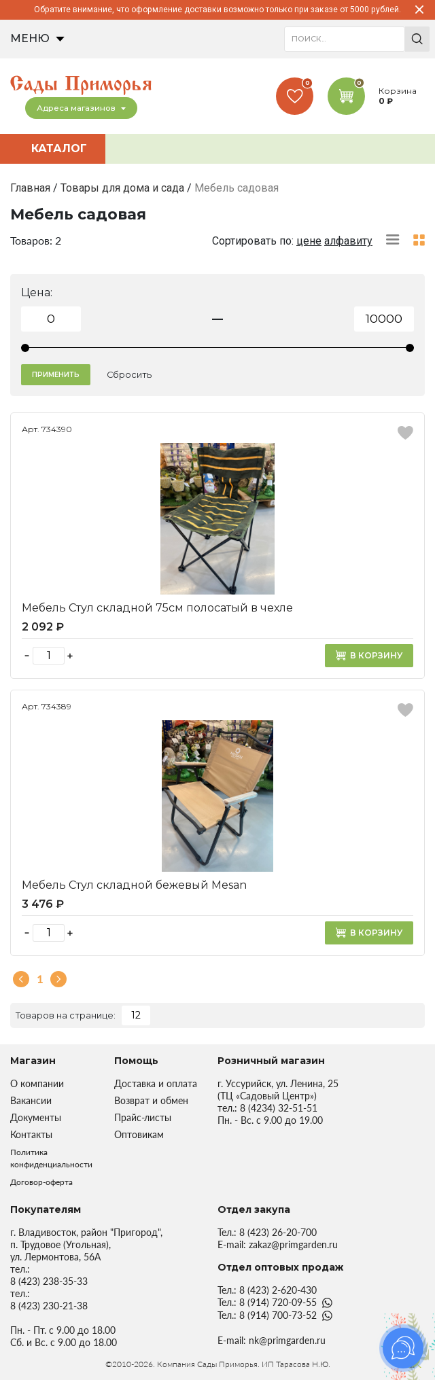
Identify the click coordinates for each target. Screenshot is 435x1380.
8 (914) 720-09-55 (278, 1302)
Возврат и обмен (151, 1100)
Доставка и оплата (155, 1083)
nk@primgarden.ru (287, 1340)
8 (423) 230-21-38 (49, 1305)
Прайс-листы (142, 1117)
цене (308, 240)
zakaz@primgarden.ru (293, 1244)
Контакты (31, 1134)
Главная (30, 187)
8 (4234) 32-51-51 (278, 1108)
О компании (37, 1083)
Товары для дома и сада (122, 187)
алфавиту (348, 240)
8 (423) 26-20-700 (278, 1232)
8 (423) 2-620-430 (278, 1290)
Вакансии (31, 1100)
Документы (35, 1117)
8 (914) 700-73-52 (278, 1315)
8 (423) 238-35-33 (49, 1281)
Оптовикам (139, 1134)
